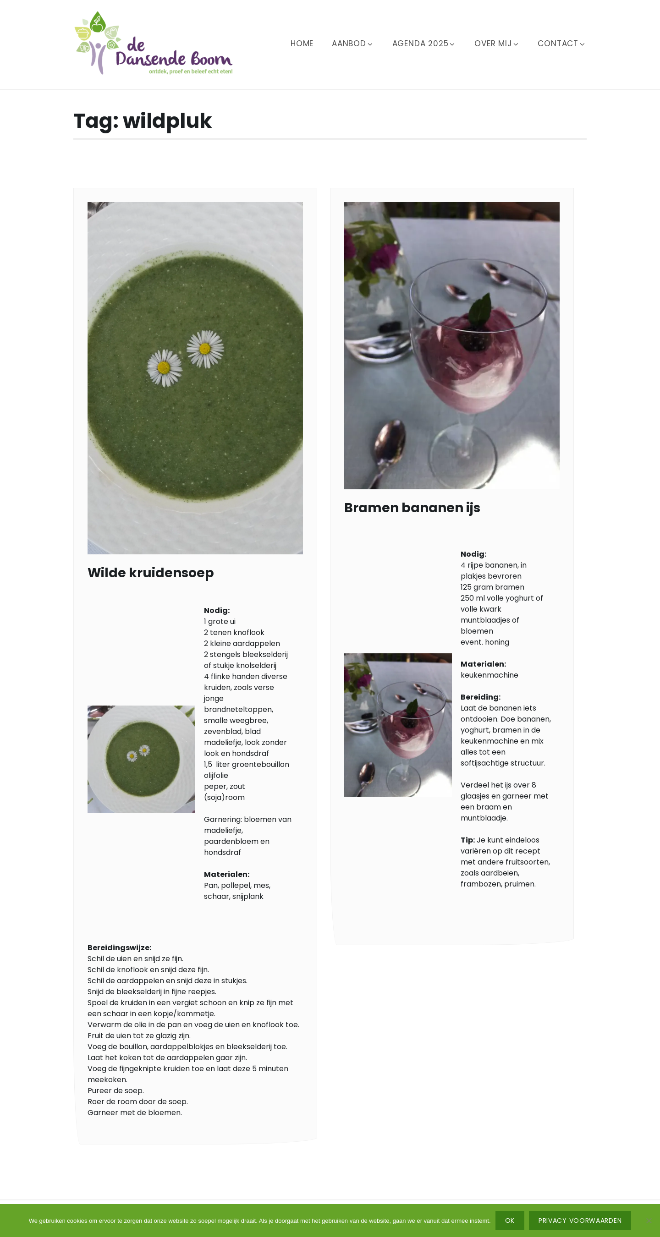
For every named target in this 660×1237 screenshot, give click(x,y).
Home (302, 43)
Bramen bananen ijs (412, 508)
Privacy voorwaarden (580, 1220)
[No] (648, 1220)
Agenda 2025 (424, 43)
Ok (510, 1220)
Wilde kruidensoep (151, 573)
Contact (562, 43)
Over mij (496, 43)
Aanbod (353, 43)
